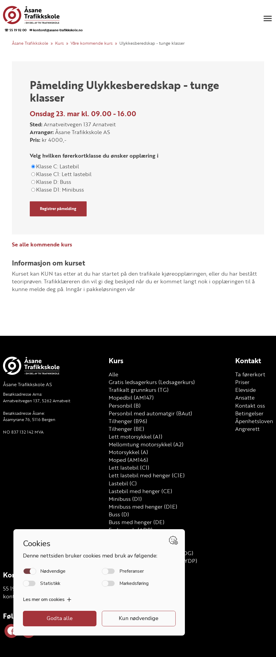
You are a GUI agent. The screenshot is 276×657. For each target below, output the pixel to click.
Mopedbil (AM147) (131, 397)
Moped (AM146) (128, 460)
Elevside (245, 390)
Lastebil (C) (123, 483)
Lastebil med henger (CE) (140, 491)
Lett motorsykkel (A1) (135, 436)
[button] (267, 18)
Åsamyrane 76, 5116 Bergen (29, 419)
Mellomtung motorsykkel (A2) (146, 444)
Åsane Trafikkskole (30, 43)
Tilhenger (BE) (126, 429)
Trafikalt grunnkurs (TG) (139, 390)
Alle (113, 374)
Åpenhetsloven (254, 421)
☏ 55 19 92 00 (15, 29)
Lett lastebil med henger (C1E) (147, 475)
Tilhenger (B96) (128, 421)
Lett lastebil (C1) (129, 467)
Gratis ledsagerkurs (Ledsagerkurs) (152, 382)
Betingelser (249, 413)
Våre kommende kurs (92, 43)
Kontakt (248, 360)
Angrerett (247, 429)
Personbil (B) (125, 405)
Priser (242, 382)
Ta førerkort (250, 374)
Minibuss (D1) (125, 499)
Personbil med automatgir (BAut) (150, 413)
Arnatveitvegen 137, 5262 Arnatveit (36, 400)
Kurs (59, 43)
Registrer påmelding (58, 209)
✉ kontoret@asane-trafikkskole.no (56, 29)
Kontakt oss (250, 405)
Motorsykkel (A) (128, 452)
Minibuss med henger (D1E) (143, 506)
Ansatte (245, 397)
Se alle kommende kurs (42, 244)
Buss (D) (119, 514)
